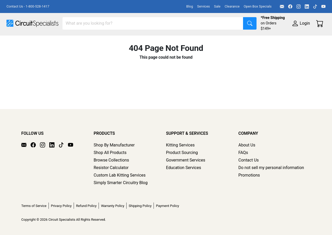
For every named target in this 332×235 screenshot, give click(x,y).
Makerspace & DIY (162, 40)
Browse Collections (111, 160)
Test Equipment (82, 40)
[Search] (153, 23)
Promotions (249, 175)
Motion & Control (231, 40)
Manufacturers (45, 40)
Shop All (14, 40)
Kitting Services (180, 145)
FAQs (243, 152)
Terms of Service (33, 206)
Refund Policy (86, 206)
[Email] (282, 6)
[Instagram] (298, 6)
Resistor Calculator (111, 167)
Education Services (183, 167)
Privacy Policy (61, 206)
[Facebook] (290, 6)
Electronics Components (279, 40)
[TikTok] (315, 6)
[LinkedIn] (307, 6)
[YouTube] (323, 6)
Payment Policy (167, 206)
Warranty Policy (112, 206)
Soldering (197, 40)
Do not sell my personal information (271, 167)
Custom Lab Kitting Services (120, 175)
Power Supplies (121, 40)
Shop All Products (110, 152)
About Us (246, 145)
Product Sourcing (182, 152)
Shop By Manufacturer (114, 145)
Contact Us (248, 160)
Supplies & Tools (21, 51)
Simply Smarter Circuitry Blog (121, 182)
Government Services (185, 160)
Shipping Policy (140, 206)
